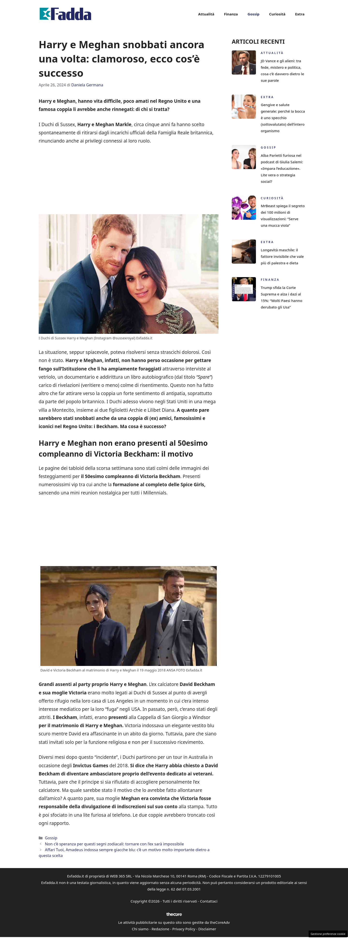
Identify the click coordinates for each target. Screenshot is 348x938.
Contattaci (209, 901)
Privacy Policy (183, 928)
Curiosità (277, 14)
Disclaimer (207, 928)
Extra (299, 14)
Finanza (231, 14)
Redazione (160, 928)
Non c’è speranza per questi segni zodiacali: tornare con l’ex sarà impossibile (114, 844)
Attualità (206, 14)
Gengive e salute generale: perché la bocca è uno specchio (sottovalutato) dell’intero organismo (283, 117)
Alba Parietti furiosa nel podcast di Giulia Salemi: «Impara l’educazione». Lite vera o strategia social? (282, 168)
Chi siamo (140, 928)
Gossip (253, 14)
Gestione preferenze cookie (328, 934)
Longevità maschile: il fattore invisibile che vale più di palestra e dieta (282, 256)
